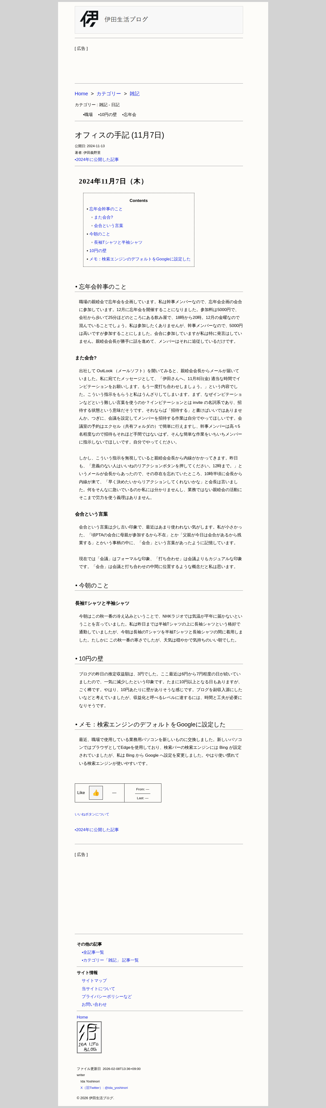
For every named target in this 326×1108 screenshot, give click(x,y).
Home (81, 93)
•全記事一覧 (93, 952)
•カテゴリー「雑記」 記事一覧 (110, 960)
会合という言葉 (108, 225)
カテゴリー (108, 93)
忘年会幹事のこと (106, 209)
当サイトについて (98, 988)
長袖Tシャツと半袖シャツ (118, 242)
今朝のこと (99, 234)
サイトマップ (94, 980)
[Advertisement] (159, 65)
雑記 (135, 93)
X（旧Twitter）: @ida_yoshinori (102, 1088)
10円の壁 (98, 250)
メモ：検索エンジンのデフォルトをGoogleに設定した (140, 259)
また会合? (103, 217)
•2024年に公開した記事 (97, 159)
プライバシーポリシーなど (107, 996)
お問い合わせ (94, 1004)
